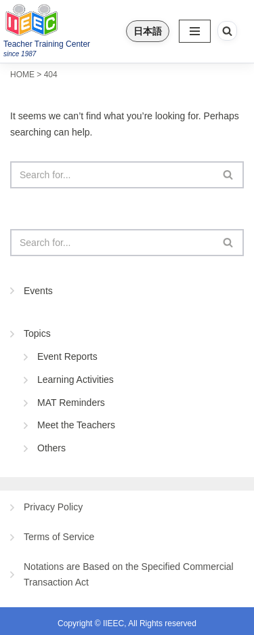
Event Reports (67, 356)
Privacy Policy (53, 506)
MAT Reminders (71, 402)
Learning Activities (75, 379)
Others (51, 448)
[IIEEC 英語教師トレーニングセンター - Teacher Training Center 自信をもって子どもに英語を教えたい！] (58, 20)
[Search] (227, 31)
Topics (37, 333)
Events (38, 290)
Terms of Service (59, 536)
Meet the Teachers (76, 424)
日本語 (147, 31)
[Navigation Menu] (195, 31)
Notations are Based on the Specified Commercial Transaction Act (129, 574)
